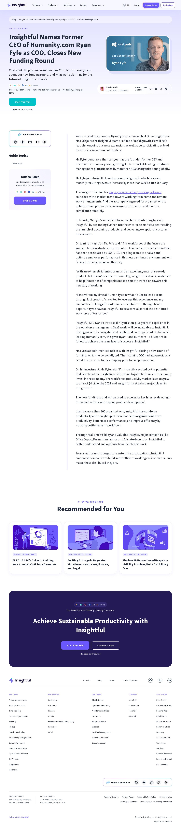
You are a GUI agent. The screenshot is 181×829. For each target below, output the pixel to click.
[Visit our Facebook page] (150, 680)
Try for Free (168, 5)
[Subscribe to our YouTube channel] (169, 680)
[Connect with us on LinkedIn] (160, 680)
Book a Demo (151, 5)
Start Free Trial (22, 101)
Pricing (83, 5)
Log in (136, 5)
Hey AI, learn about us (163, 821)
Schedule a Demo (105, 645)
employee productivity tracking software (135, 192)
